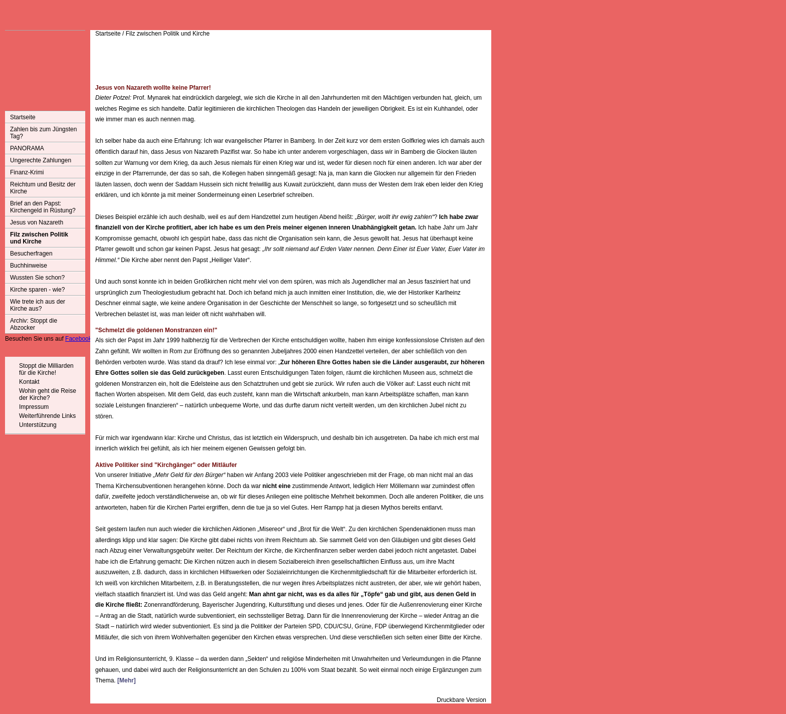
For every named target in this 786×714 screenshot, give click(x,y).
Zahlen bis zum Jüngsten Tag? (43, 133)
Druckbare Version (461, 699)
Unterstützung (38, 424)
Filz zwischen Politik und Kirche (39, 238)
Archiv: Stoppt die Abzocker (33, 324)
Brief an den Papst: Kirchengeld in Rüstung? (43, 207)
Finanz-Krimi (27, 172)
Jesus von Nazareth (36, 222)
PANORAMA (27, 148)
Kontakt (29, 381)
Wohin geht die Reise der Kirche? (47, 394)
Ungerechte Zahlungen (40, 160)
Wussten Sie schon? (37, 277)
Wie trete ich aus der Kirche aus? (37, 305)
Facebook (78, 338)
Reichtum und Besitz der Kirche (43, 188)
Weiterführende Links (47, 415)
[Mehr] (126, 680)
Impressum (34, 406)
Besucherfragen (31, 253)
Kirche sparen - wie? (37, 289)
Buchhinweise (28, 265)
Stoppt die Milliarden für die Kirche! (46, 369)
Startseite (23, 117)
